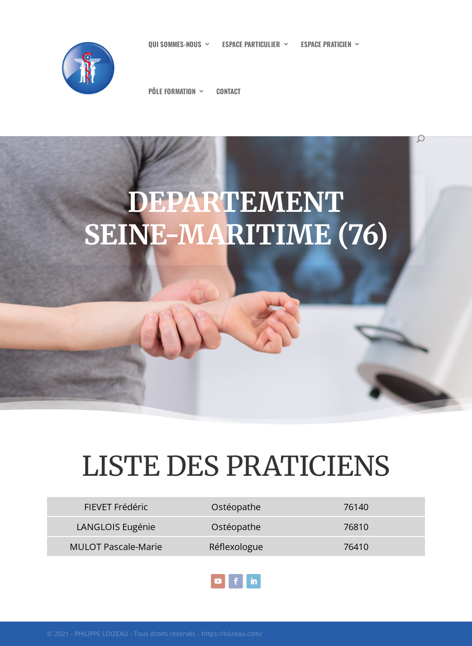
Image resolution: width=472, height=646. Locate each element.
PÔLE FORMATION (171, 92)
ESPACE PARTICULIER (251, 45)
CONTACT (228, 92)
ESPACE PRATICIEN (326, 45)
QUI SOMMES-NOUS (174, 45)
